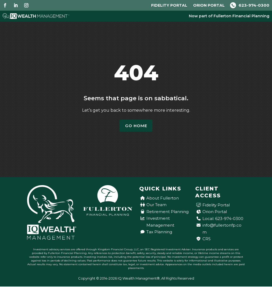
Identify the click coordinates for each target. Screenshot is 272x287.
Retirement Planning (167, 212)
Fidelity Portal (169, 5)
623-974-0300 (249, 5)
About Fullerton (162, 198)
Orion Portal (209, 5)
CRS (206, 239)
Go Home (136, 125)
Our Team (156, 205)
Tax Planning (159, 232)
